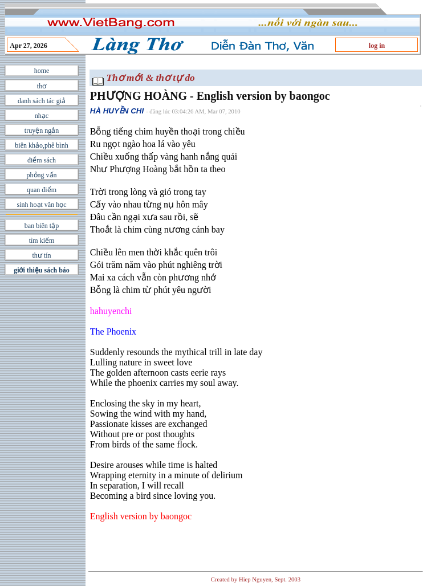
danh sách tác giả (42, 101)
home (42, 71)
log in (377, 46)
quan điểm (41, 190)
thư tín (41, 255)
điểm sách (41, 160)
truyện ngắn (42, 131)
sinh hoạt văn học (42, 205)
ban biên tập (42, 226)
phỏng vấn (42, 175)
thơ (41, 86)
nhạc (41, 116)
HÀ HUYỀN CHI (117, 111)
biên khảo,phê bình (41, 145)
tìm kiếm (42, 241)
